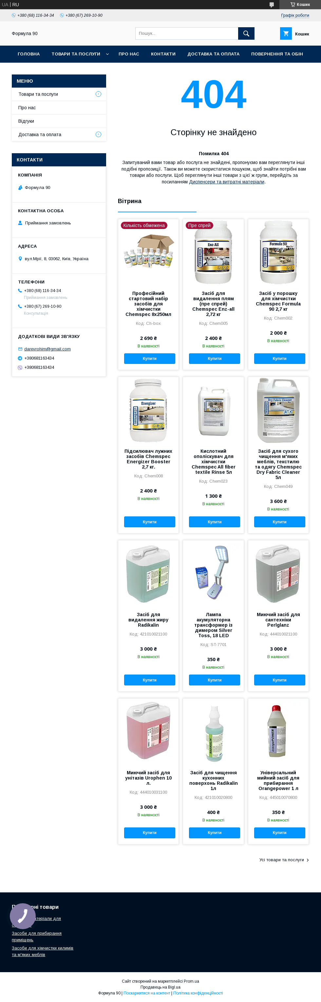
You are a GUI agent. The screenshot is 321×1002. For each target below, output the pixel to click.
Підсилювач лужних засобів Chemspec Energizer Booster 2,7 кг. (148, 459)
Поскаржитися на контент (146, 993)
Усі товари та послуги (281, 859)
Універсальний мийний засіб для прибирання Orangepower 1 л (278, 780)
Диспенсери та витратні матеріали (226, 181)
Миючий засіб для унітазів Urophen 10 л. (148, 778)
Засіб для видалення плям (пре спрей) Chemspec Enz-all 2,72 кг (213, 304)
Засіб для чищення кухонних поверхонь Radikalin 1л (213, 780)
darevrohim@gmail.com (47, 348)
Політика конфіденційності (198, 993)
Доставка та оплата (213, 54)
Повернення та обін (277, 54)
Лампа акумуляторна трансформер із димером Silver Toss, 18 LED (213, 625)
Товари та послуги (75, 54)
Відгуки (26, 121)
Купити (150, 358)
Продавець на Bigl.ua (160, 987)
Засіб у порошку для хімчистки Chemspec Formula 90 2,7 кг (278, 301)
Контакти (163, 54)
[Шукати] (246, 33)
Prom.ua (191, 981)
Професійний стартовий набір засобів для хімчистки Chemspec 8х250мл (148, 304)
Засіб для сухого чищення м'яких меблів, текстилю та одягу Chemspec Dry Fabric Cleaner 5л (278, 464)
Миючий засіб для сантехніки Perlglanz (278, 620)
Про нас (129, 54)
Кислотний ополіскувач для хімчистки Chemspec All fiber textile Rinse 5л (214, 462)
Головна (29, 54)
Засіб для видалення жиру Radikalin (148, 620)
